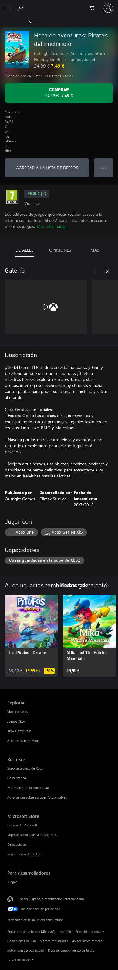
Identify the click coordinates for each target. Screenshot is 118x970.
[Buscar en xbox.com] (21, 8)
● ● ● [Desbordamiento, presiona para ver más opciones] (103, 167)
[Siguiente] (107, 270)
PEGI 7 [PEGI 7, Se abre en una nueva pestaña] (36, 193)
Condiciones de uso (21, 941)
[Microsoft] (58, 4)
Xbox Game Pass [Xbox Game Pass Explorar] (19, 731)
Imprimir (65, 931)
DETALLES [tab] (24, 250)
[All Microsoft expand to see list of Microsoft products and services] (7, 8)
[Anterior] (95, 270)
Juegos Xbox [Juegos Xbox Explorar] (16, 721)
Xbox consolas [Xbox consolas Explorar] (17, 711)
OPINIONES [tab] (60, 250)
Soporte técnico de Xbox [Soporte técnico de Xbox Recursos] (25, 768)
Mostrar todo (74, 585)
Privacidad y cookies (90, 931)
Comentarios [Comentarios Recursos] (16, 778)
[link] (31, 636)
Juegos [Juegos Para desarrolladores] (12, 882)
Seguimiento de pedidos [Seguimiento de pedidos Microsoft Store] (25, 854)
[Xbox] (16, 21)
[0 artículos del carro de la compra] (93, 8)
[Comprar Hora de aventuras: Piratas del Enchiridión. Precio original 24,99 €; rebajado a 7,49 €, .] (59, 93)
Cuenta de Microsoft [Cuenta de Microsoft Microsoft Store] (22, 825)
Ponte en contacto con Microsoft (31, 931)
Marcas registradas (54, 941)
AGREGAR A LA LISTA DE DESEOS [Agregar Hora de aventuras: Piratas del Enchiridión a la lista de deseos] (47, 168)
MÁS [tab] (94, 250)
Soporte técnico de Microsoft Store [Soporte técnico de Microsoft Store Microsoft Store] (33, 835)
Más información (52, 226)
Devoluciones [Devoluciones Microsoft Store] (17, 844)
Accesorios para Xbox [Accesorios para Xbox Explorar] (23, 740)
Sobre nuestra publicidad (25, 950)
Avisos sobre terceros (88, 941)
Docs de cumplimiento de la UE (71, 950)
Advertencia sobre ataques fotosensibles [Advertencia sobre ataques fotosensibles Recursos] (37, 797)
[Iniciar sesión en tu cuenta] (108, 8)
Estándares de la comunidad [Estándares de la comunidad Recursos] (28, 788)
